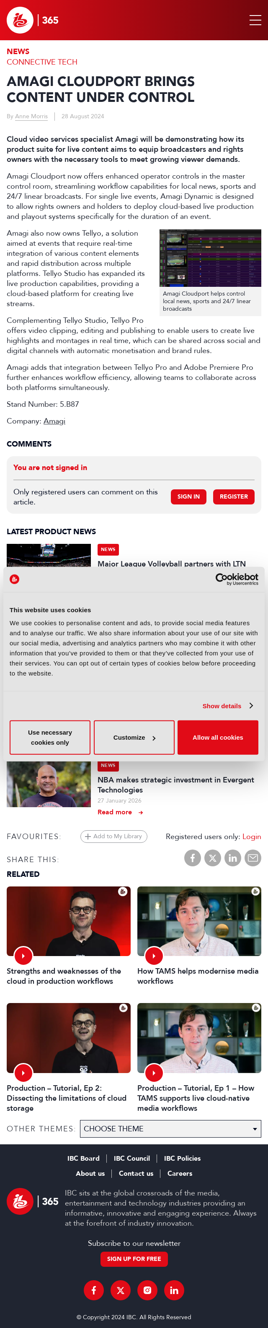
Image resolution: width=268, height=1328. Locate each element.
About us (90, 1173)
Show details (222, 705)
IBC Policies (182, 1158)
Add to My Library (117, 836)
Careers (180, 1173)
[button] (253, 20)
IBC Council (132, 1158)
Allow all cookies (218, 737)
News (18, 52)
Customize (134, 737)
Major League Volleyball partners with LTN (172, 564)
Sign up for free (134, 1259)
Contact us (136, 1173)
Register (234, 497)
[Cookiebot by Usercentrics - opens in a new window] (221, 579)
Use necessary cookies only (50, 737)
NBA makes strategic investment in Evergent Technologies (176, 785)
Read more (115, 812)
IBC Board (83, 1158)
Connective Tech (42, 62)
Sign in (189, 497)
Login (251, 837)
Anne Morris (31, 116)
